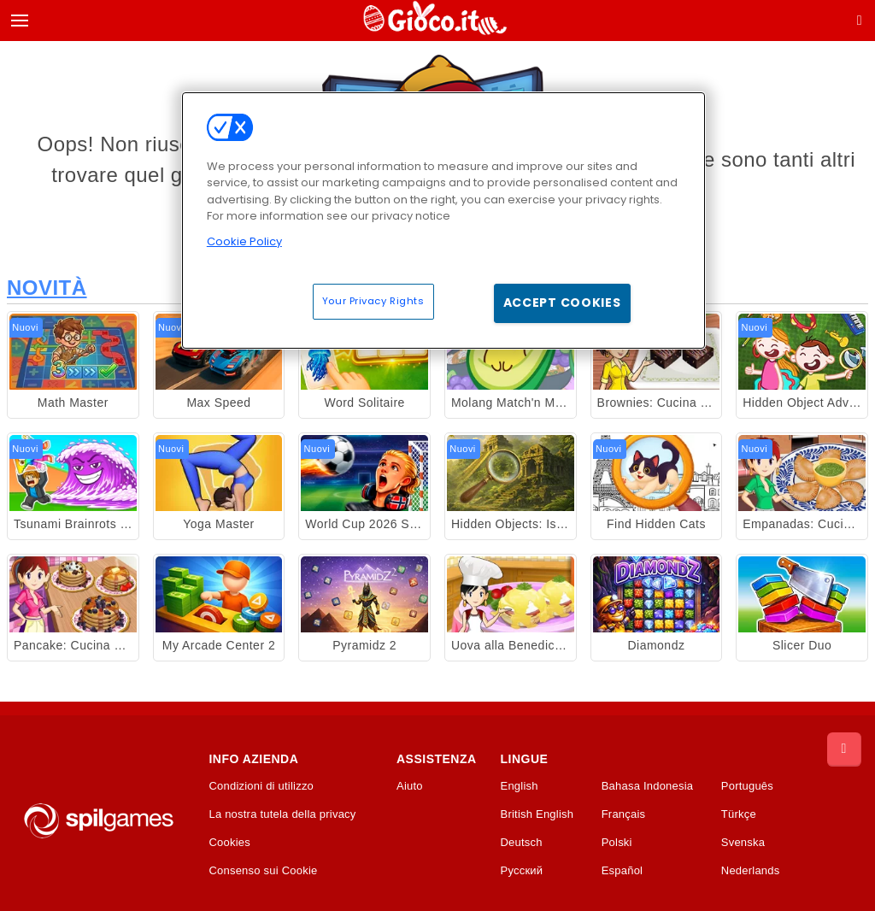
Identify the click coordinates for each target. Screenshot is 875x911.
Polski (617, 843)
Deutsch (522, 843)
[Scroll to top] (844, 749)
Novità (47, 287)
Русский (522, 871)
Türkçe (738, 814)
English (519, 786)
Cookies (229, 843)
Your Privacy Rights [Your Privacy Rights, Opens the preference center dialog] (373, 301)
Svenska (743, 843)
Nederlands (750, 871)
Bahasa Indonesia (648, 786)
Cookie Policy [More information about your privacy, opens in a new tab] (244, 241)
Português (747, 786)
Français (624, 814)
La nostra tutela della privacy (281, 814)
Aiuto (409, 786)
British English (537, 814)
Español (622, 871)
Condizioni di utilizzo (261, 786)
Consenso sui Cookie (262, 871)
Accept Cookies (562, 302)
